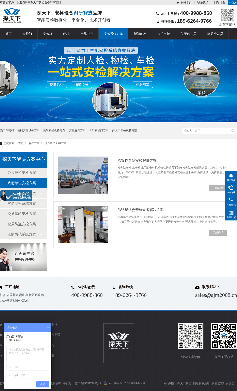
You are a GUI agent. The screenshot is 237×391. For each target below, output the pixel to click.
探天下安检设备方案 (124, 130)
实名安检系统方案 (22, 203)
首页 (8, 34)
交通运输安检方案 (22, 214)
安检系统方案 (113, 34)
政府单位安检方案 (55, 143)
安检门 (27, 34)
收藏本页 (186, 2)
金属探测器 (50, 324)
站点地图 (48, 355)
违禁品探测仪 (51, 335)
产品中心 (86, 34)
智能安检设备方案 (28, 130)
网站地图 (219, 2)
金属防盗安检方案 (22, 224)
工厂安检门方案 (98, 130)
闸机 (66, 34)
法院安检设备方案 (54, 130)
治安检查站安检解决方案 (137, 160)
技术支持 (163, 34)
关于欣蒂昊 (189, 34)
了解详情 (218, 188)
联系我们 (202, 2)
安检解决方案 (77, 130)
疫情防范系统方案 (22, 234)
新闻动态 (140, 34)
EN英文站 (232, 3)
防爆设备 (48, 345)
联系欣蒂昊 (215, 34)
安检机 (47, 34)
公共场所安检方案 (22, 173)
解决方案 (34, 143)
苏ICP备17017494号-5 (88, 383)
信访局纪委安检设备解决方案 (141, 210)
